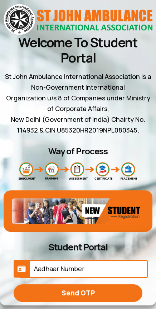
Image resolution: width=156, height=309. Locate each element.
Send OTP (78, 293)
